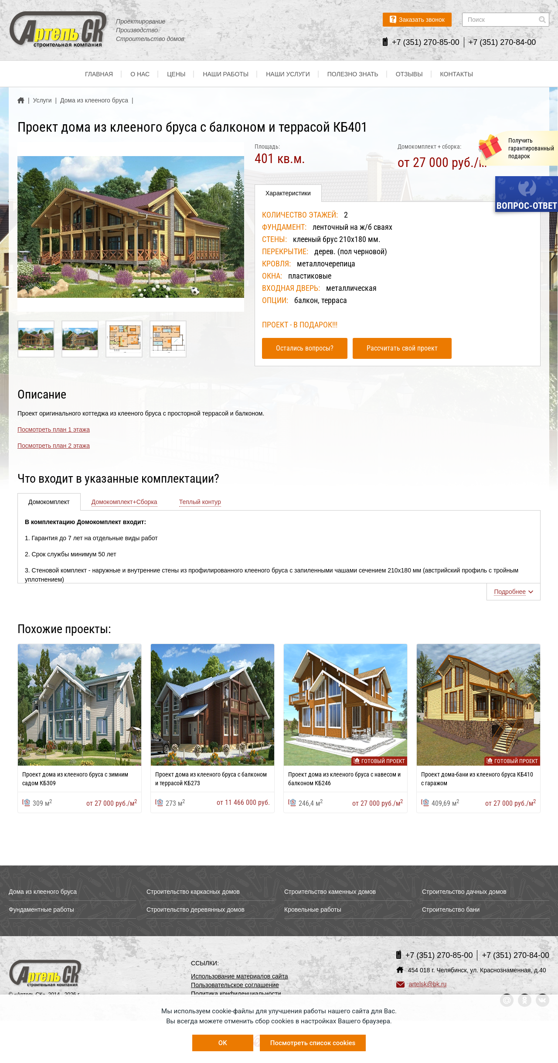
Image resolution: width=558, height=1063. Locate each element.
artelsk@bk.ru (421, 984)
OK (222, 1043)
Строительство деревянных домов (195, 909)
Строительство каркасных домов (193, 891)
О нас (140, 74)
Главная (99, 74)
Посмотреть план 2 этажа (53, 445)
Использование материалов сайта (239, 976)
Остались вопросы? (304, 348)
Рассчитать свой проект (402, 348)
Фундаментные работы (41, 909)
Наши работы (225, 74)
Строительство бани (451, 909)
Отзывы (409, 74)
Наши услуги (288, 74)
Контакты (456, 74)
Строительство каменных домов (330, 891)
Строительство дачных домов (464, 891)
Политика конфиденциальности (236, 993)
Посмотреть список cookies (312, 1043)
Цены (176, 74)
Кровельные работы (312, 909)
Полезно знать (352, 74)
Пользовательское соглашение (235, 984)
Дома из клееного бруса (43, 891)
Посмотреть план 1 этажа (53, 429)
